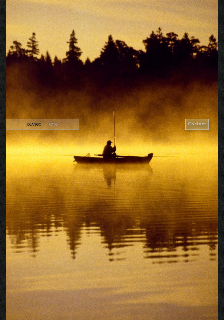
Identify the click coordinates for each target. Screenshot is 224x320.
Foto (53, 124)
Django (34, 124)
